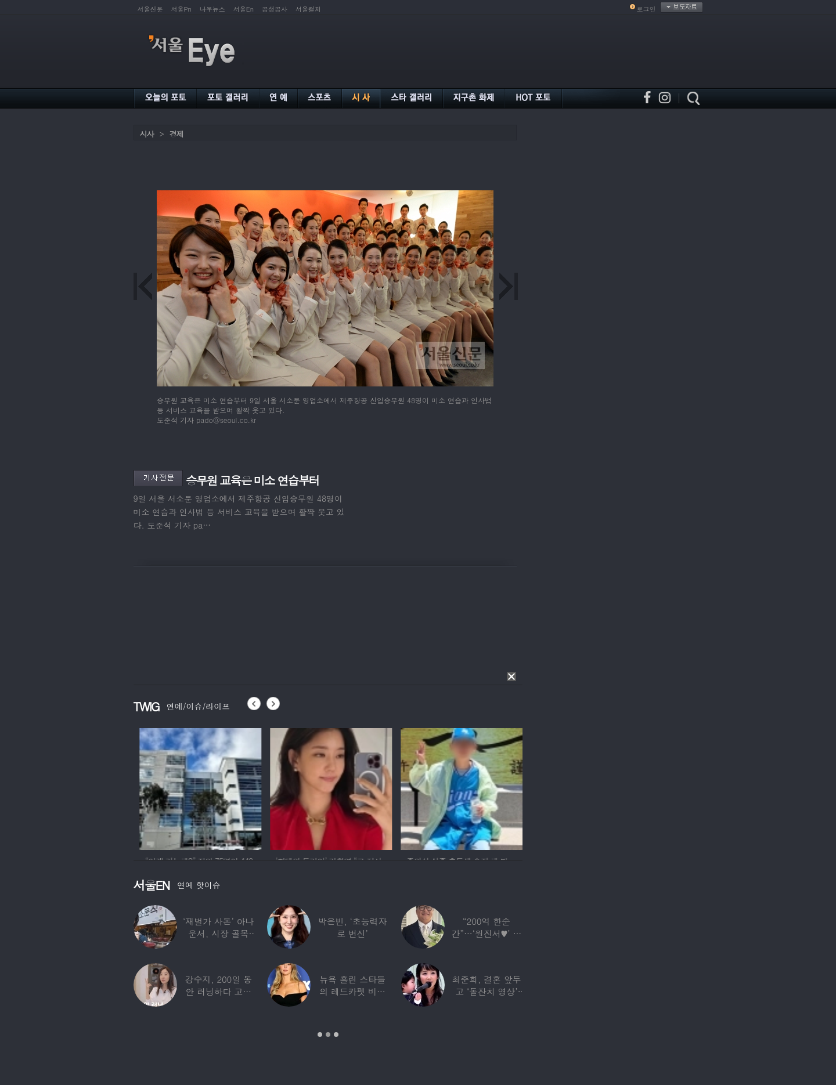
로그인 (646, 9)
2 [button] (328, 1034)
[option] (236, 787)
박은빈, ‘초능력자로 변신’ (352, 927)
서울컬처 (308, 9)
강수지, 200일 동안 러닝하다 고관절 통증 (218, 991)
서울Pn (181, 9)
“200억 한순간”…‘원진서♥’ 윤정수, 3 (486, 933)
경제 (176, 133)
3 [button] (336, 1034)
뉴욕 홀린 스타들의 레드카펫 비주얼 (352, 991)
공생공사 (274, 9)
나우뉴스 (212, 9)
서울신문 (150, 9)
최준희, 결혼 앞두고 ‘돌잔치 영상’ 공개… (486, 991)
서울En (243, 9)
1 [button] (320, 1034)
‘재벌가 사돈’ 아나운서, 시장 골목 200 (218, 933)
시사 (147, 133)
